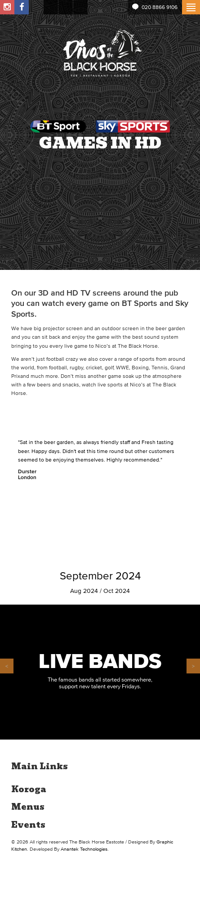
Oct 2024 (116, 591)
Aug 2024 (84, 591)
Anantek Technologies (84, 849)
